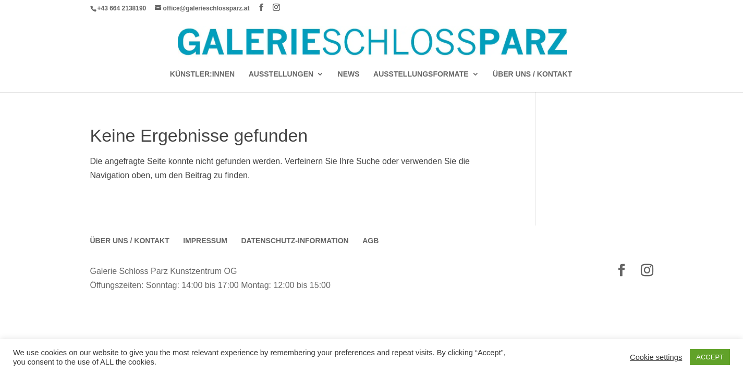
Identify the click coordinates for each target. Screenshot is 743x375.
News (349, 74)
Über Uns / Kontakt (532, 74)
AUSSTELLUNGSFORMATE (421, 74)
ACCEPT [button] (710, 357)
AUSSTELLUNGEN (281, 74)
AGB (370, 240)
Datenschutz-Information (294, 240)
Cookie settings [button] (656, 357)
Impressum (205, 240)
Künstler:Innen (202, 74)
